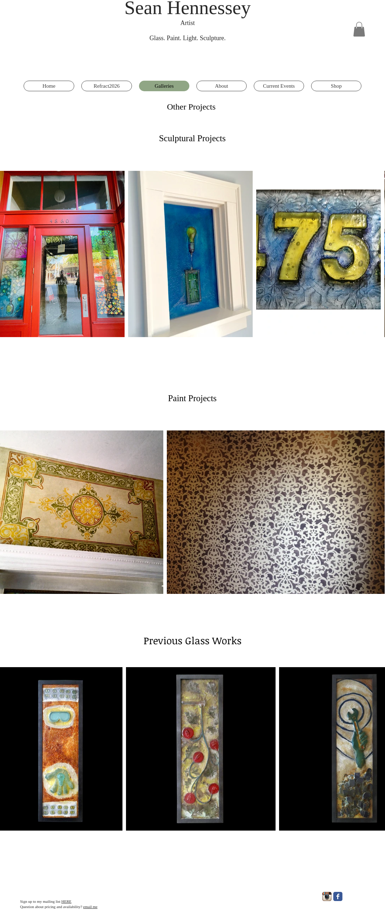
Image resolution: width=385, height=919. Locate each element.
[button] (359, 29)
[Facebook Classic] (337, 896)
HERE (66, 901)
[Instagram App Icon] (327, 896)
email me (90, 907)
